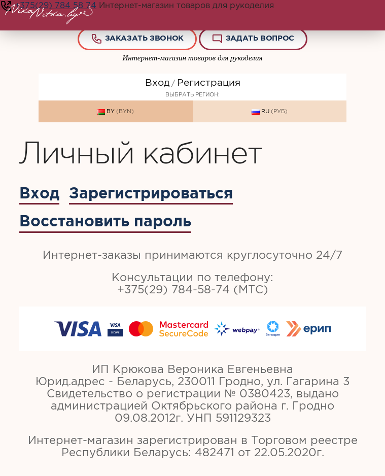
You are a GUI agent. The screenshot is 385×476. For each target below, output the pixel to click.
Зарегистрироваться (151, 192)
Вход (157, 82)
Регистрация (208, 82)
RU (270, 111)
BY (115, 111)
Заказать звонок (137, 39)
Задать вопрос (253, 39)
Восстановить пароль (105, 220)
